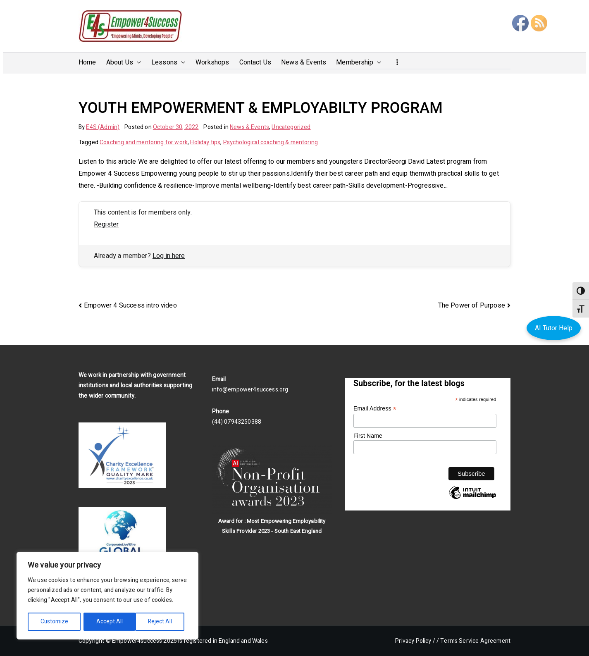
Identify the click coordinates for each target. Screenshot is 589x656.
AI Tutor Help (553, 328)
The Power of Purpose (471, 305)
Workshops (212, 62)
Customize (54, 621)
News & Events (303, 62)
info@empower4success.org (250, 389)
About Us (123, 63)
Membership (359, 63)
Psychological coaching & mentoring (270, 142)
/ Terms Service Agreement (473, 641)
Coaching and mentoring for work (144, 142)
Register (106, 224)
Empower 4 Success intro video (130, 305)
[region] (107, 596)
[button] (137, 63)
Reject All (108, 621)
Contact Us (255, 62)
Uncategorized (291, 127)
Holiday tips (205, 142)
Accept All (161, 621)
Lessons (168, 63)
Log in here (169, 256)
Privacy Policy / (415, 641)
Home (87, 62)
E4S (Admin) (102, 127)
